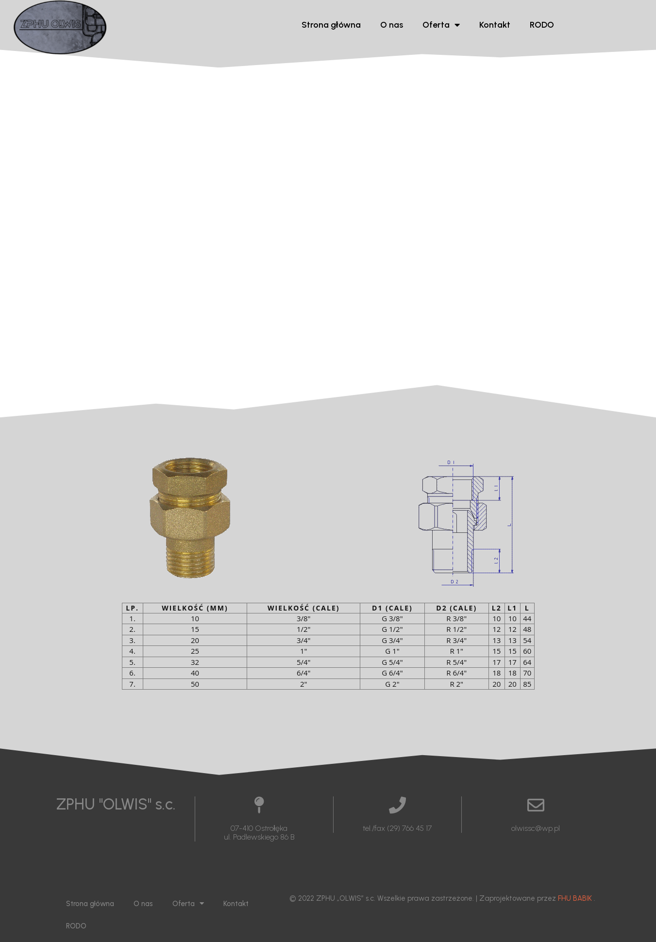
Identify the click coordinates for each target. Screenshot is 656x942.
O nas (391, 24)
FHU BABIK (575, 898)
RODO (542, 24)
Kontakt (494, 24)
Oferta (441, 25)
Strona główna (331, 24)
